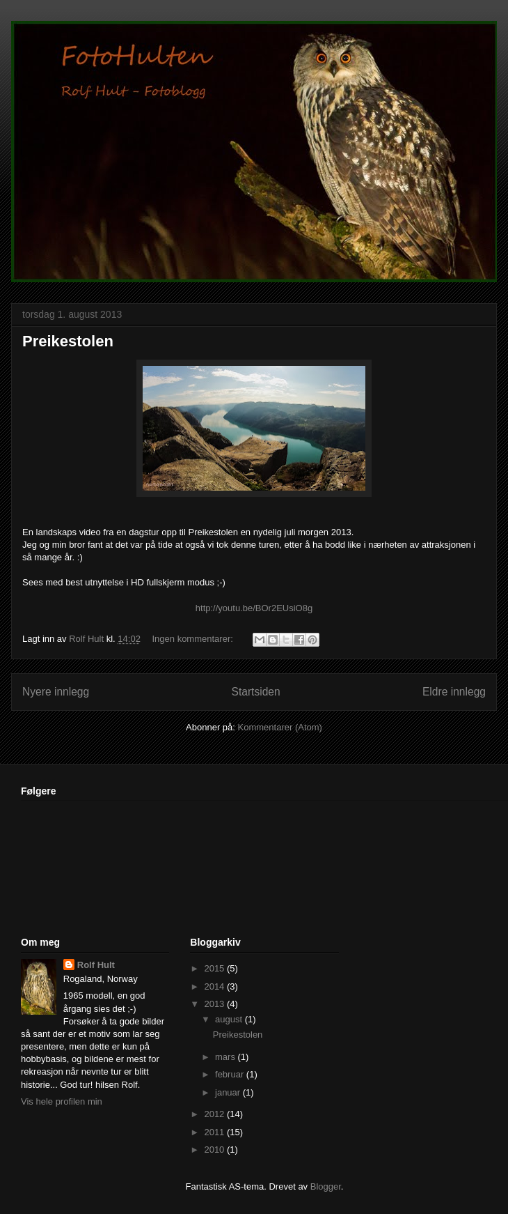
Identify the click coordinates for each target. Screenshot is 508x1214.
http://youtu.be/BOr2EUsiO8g (254, 608)
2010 (215, 1149)
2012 (215, 1114)
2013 (215, 1004)
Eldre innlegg (454, 692)
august (230, 1019)
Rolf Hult (96, 965)
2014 (215, 986)
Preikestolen (67, 341)
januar (229, 1092)
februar (230, 1074)
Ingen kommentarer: (194, 638)
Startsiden (255, 692)
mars (226, 1057)
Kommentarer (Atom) (280, 727)
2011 (215, 1132)
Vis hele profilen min (61, 1101)
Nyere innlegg (55, 692)
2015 (215, 968)
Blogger (325, 1186)
